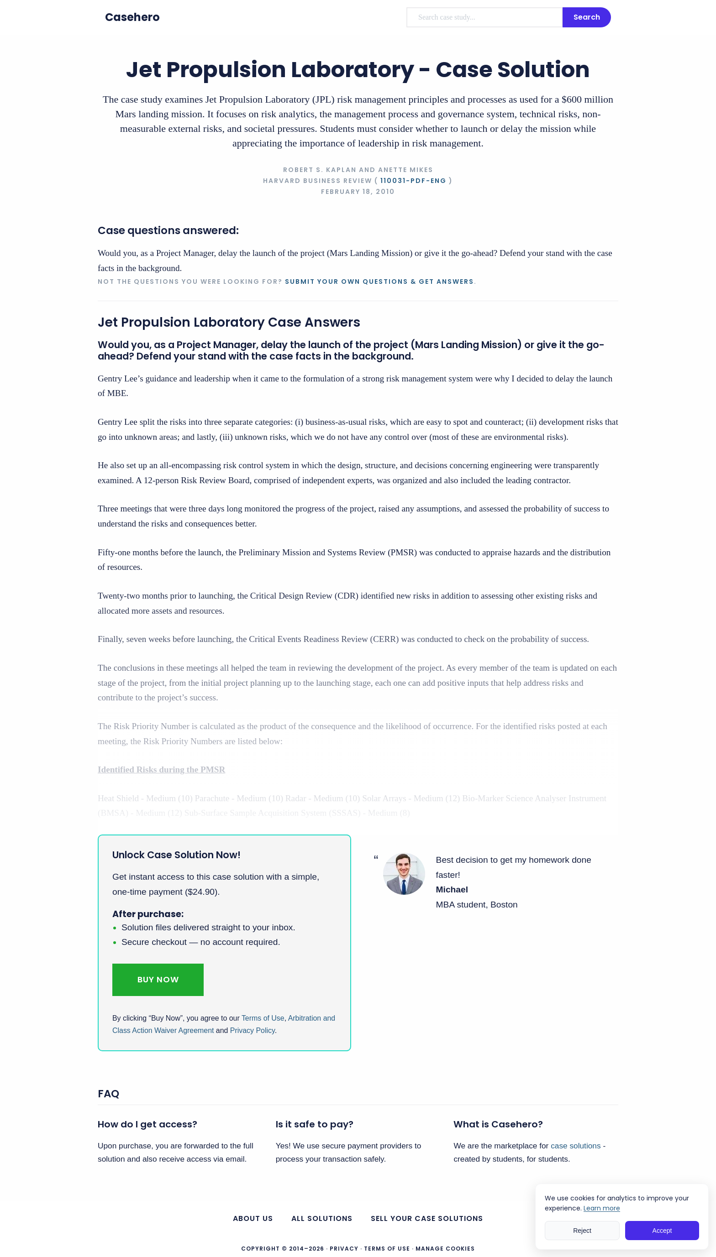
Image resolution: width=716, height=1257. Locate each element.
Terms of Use (263, 1018)
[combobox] (484, 17)
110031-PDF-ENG (413, 180)
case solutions (575, 1145)
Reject (582, 1230)
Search (587, 17)
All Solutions (322, 1218)
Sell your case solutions (427, 1218)
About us (253, 1218)
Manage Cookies (445, 1248)
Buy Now (158, 979)
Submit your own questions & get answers (379, 281)
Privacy (344, 1248)
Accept (662, 1230)
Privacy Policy (252, 1030)
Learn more (602, 1208)
